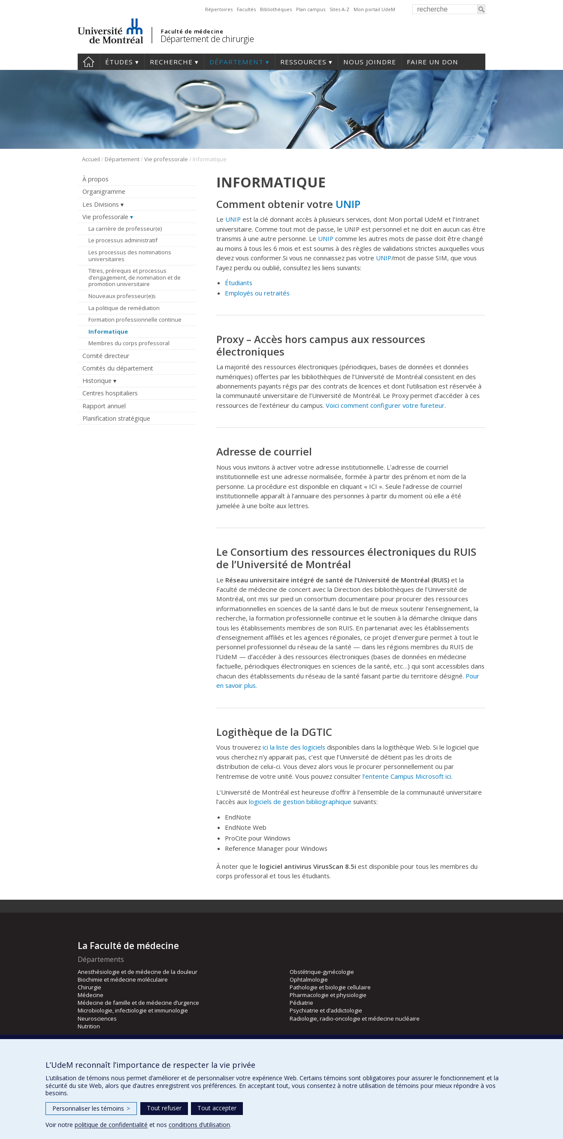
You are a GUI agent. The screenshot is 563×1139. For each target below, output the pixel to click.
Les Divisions (100, 204)
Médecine (90, 995)
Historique (97, 381)
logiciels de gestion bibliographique (300, 801)
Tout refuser (164, 1108)
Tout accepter (216, 1108)
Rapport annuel (104, 406)
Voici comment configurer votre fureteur (385, 405)
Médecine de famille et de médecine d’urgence (138, 1002)
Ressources (303, 61)
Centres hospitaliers (110, 393)
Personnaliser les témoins (91, 1108)
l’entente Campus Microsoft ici (407, 776)
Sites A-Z (339, 9)
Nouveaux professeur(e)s (122, 296)
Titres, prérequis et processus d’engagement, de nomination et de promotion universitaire (134, 277)
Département (236, 61)
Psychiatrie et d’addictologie (326, 1010)
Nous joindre (369, 61)
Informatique (108, 331)
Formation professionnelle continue (135, 319)
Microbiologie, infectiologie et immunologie (133, 1010)
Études (119, 61)
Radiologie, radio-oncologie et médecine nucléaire (355, 1018)
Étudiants (238, 282)
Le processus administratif (122, 240)
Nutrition (89, 1026)
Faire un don (432, 61)
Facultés (246, 9)
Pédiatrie (301, 1002)
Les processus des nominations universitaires (129, 255)
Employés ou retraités (257, 293)
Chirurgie (89, 987)
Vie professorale (166, 159)
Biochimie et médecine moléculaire (123, 979)
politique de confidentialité (111, 1125)
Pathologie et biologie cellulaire (330, 987)
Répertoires (219, 9)
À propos (95, 179)
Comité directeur (105, 356)
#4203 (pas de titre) (88, 62)
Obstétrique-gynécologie (322, 972)
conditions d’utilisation (199, 1125)
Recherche (171, 61)
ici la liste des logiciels (294, 747)
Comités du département (117, 368)
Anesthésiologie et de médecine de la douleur (137, 972)
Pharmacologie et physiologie (328, 995)
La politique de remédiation (124, 308)
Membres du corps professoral (129, 343)
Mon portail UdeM (374, 9)
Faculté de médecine (192, 31)
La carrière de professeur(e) (125, 228)
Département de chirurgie (207, 39)
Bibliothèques (276, 9)
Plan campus (310, 9)
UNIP (348, 204)
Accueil (91, 159)
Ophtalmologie (309, 979)
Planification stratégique (116, 418)
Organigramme (103, 191)
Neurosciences (97, 1018)
